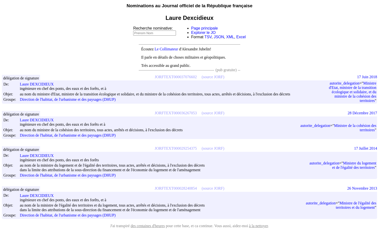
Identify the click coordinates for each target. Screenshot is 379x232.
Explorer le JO (203, 33)
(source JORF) (213, 77)
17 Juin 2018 (367, 77)
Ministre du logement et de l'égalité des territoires (354, 165)
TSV (208, 37)
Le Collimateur (166, 49)
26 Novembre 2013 (362, 188)
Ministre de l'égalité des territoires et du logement (356, 205)
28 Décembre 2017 (362, 113)
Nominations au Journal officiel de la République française (190, 5)
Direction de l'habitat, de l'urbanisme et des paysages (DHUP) (68, 100)
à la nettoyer (258, 226)
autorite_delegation (345, 83)
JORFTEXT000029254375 (176, 148)
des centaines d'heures (148, 226)
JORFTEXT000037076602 (176, 77)
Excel (241, 37)
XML (230, 37)
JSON (219, 37)
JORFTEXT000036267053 (176, 113)
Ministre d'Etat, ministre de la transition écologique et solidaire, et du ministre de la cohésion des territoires (352, 92)
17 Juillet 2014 (365, 148)
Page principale (204, 28)
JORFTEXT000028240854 (176, 188)
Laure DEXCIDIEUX (39, 84)
